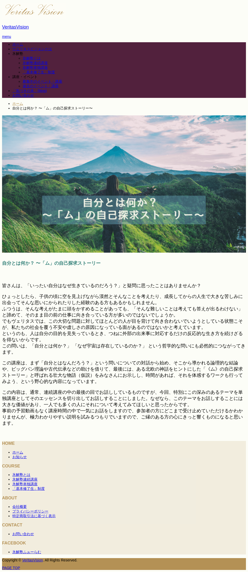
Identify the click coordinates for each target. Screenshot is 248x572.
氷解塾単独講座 (35, 67)
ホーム (17, 44)
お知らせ (19, 457)
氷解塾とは (32, 58)
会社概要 (19, 507)
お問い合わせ (23, 95)
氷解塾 (17, 54)
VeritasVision (15, 27)
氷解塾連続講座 (35, 63)
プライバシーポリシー (30, 511)
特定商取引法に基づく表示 (34, 516)
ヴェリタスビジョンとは (32, 49)
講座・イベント (25, 77)
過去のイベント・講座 (41, 86)
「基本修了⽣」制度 (39, 72)
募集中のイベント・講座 (42, 81)
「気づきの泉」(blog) (29, 91)
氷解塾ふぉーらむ (26, 552)
